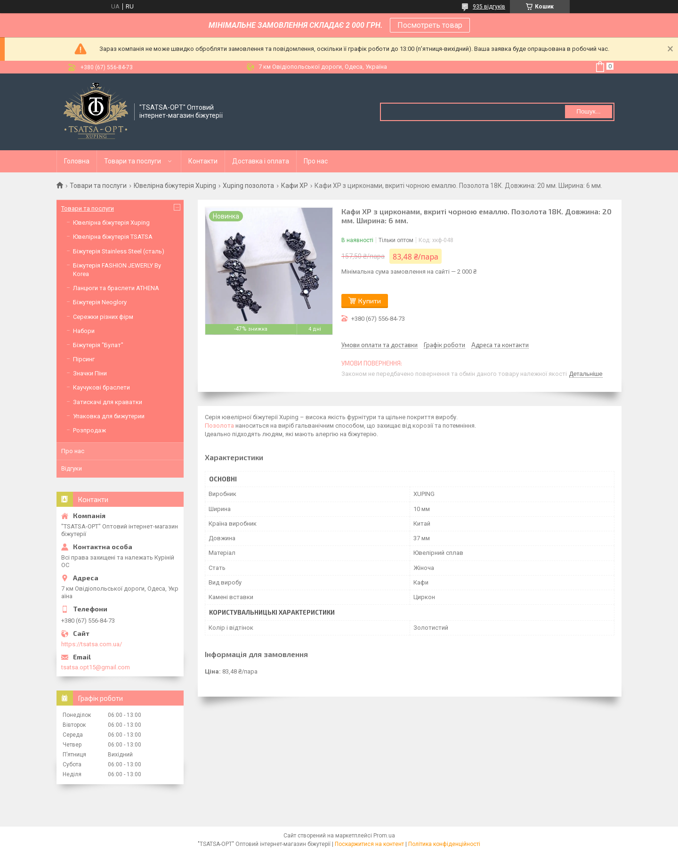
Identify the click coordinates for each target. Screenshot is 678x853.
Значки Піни (90, 373)
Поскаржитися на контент (369, 844)
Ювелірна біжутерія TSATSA (113, 236)
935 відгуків (489, 6)
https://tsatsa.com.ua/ (91, 644)
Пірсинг (84, 359)
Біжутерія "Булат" (98, 345)
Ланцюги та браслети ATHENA (116, 288)
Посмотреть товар (429, 25)
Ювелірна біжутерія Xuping (175, 185)
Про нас (316, 161)
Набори (84, 330)
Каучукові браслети (101, 387)
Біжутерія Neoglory (100, 302)
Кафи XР (294, 185)
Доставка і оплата (260, 161)
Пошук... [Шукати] (588, 111)
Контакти (203, 161)
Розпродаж (89, 430)
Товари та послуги (132, 161)
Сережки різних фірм (103, 316)
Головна (76, 161)
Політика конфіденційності (444, 844)
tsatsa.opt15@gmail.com (95, 667)
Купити (369, 301)
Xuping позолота (248, 185)
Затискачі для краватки (107, 402)
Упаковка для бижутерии (109, 416)
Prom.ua (384, 835)
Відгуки (71, 468)
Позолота (219, 425)
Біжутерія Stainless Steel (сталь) (118, 251)
